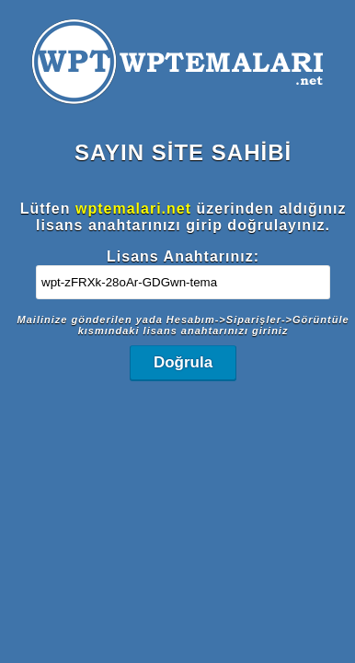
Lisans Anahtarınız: (183, 256)
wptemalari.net (133, 208)
